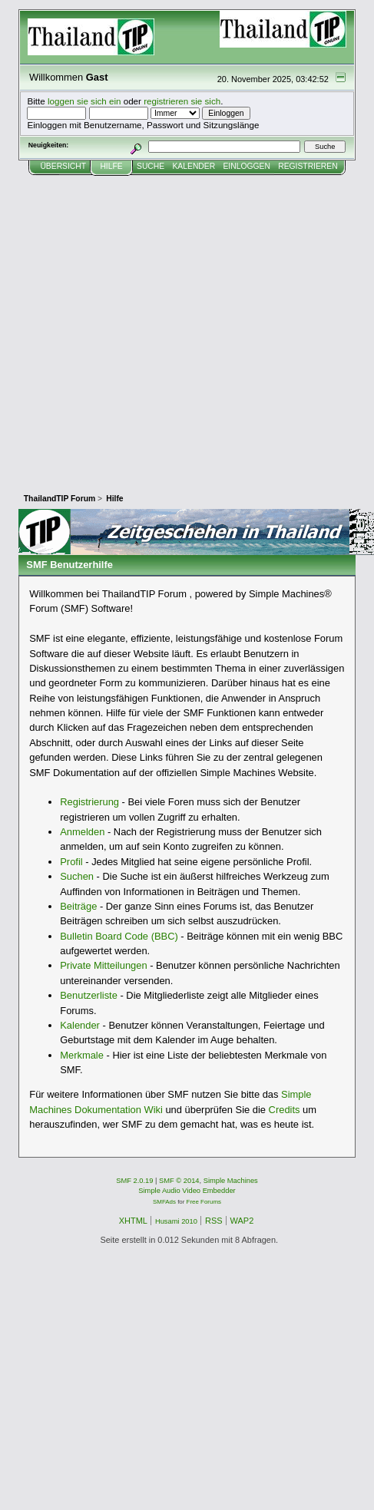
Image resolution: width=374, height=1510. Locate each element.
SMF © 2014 (179, 1181)
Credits (284, 1109)
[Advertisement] (144, 327)
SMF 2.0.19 (134, 1181)
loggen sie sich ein (84, 101)
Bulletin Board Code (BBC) (119, 936)
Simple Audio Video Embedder (186, 1190)
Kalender (80, 1025)
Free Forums (204, 1201)
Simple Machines (231, 1181)
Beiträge (78, 906)
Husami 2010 (176, 1221)
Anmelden (82, 832)
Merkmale (82, 1055)
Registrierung (89, 802)
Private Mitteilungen (103, 965)
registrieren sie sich (182, 101)
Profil (71, 861)
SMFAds (164, 1201)
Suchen (77, 876)
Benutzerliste (88, 995)
